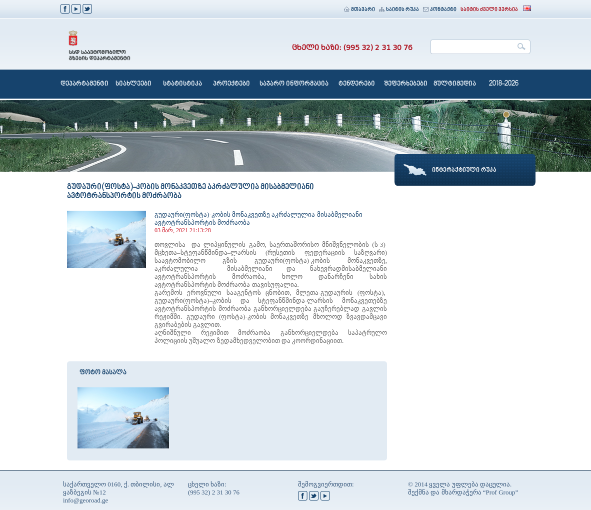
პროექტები (231, 84)
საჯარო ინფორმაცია (294, 84)
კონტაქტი (439, 10)
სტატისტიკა (182, 84)
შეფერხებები (406, 84)
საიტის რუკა (399, 10)
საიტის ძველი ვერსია (489, 10)
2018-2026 (503, 84)
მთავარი (359, 10)
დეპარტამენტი (84, 84)
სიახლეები (134, 84)
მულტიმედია (455, 84)
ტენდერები (356, 84)
